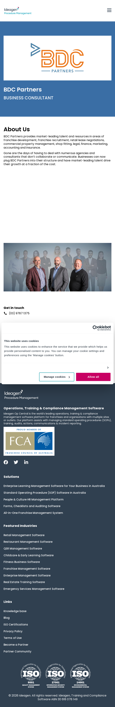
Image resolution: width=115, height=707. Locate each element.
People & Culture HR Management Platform (34, 499)
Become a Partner (16, 644)
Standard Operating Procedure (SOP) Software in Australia (45, 492)
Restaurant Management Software (28, 541)
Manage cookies (57, 376)
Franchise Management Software (27, 568)
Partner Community (17, 651)
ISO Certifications (16, 624)
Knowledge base (15, 611)
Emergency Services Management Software (34, 588)
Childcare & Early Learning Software (29, 555)
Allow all (93, 376)
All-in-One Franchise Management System (33, 512)
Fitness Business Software (22, 561)
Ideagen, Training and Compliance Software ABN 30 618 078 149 (72, 697)
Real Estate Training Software (24, 582)
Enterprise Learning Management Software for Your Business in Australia (54, 485)
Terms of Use (13, 637)
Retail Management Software (24, 535)
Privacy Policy (13, 631)
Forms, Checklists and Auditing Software (32, 506)
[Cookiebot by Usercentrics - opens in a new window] (95, 328)
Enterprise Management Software (27, 575)
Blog (7, 617)
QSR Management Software (23, 548)
